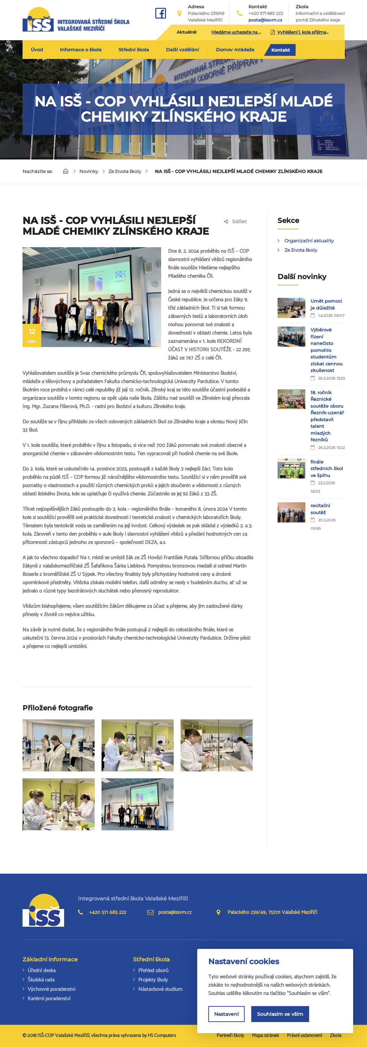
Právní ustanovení (304, 1036)
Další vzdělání (182, 49)
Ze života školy (124, 171)
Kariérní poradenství (49, 998)
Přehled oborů (153, 970)
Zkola (320, 13)
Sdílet (235, 221)
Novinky (88, 171)
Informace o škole (81, 49)
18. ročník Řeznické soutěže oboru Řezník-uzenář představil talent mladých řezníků (327, 416)
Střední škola (134, 49)
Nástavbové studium (160, 989)
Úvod (37, 49)
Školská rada (41, 980)
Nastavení (226, 1014)
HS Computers (162, 1036)
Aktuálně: (187, 32)
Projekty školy (153, 980)
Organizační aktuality (309, 240)
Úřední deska (41, 970)
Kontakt (280, 50)
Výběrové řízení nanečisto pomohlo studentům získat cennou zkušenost (327, 350)
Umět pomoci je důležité (326, 304)
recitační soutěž (320, 509)
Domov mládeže (235, 49)
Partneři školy (230, 1036)
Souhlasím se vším (280, 1014)
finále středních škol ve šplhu (327, 468)
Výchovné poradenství (51, 989)
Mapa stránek (265, 1036)
